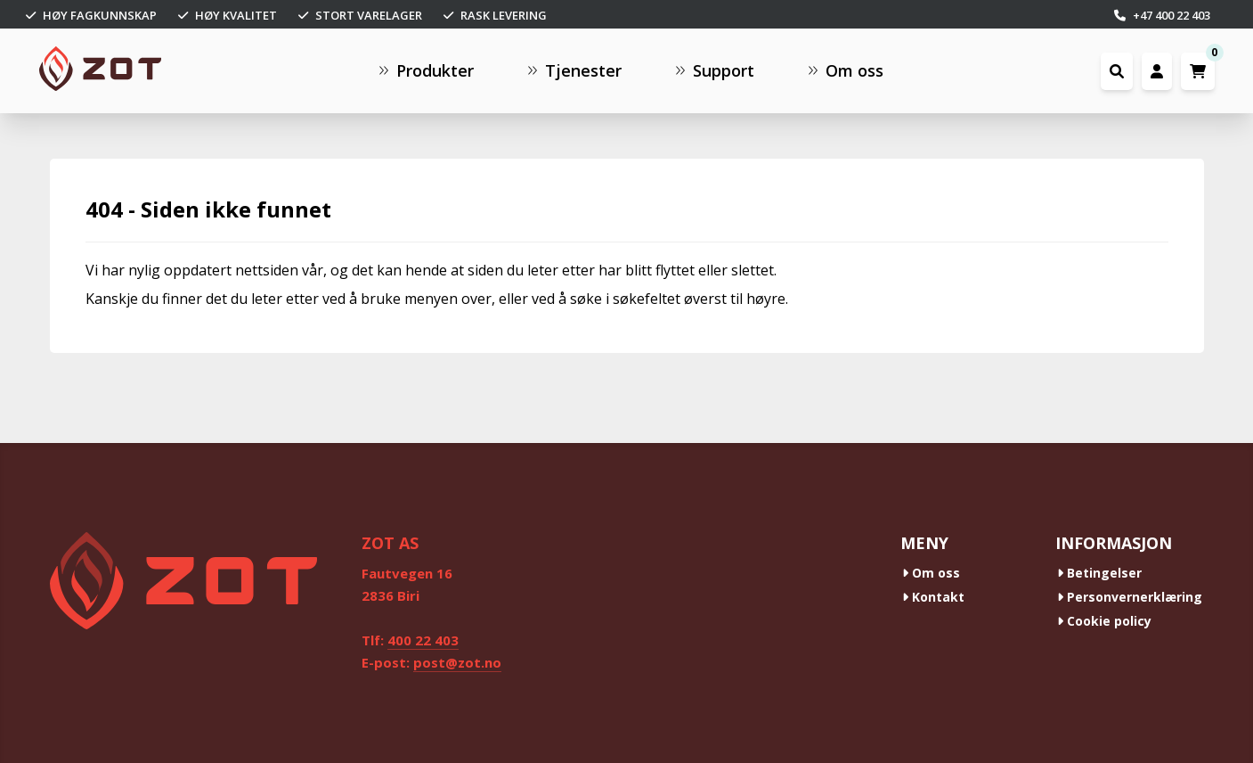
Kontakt (933, 596)
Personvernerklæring (1129, 596)
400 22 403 (423, 640)
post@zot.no (457, 662)
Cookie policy (1104, 620)
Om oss (931, 572)
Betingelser (1099, 572)
